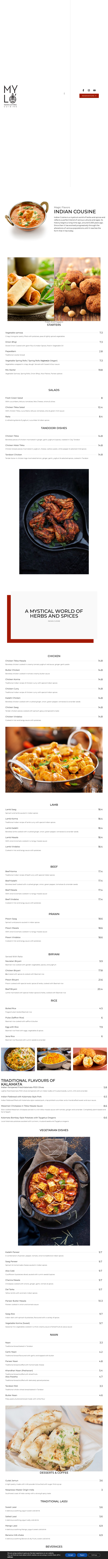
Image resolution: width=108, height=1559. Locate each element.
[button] (64, 93)
